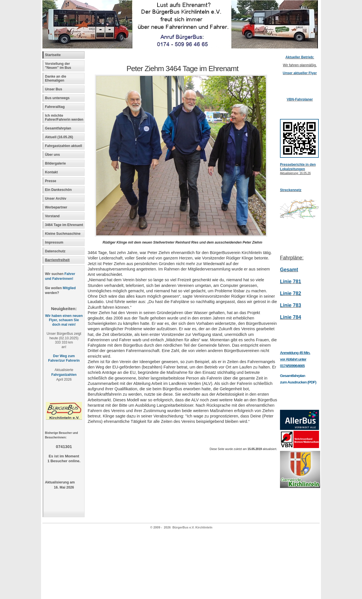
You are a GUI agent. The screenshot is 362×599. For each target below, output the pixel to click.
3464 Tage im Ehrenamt (64, 225)
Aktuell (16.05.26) (59, 137)
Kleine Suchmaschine (63, 234)
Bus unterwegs (58, 98)
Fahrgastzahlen (63, 375)
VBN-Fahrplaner (300, 99)
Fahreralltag (55, 107)
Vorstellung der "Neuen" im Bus (58, 66)
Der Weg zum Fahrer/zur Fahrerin (63, 358)
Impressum (54, 242)
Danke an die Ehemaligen (55, 78)
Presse (50, 181)
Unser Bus (53, 89)
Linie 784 (290, 317)
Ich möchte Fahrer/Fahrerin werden (64, 117)
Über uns (52, 155)
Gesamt (289, 269)
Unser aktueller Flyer (300, 73)
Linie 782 (290, 293)
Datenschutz (55, 251)
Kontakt (51, 172)
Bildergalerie (55, 163)
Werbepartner (56, 207)
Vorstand (52, 216)
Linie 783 (290, 305)
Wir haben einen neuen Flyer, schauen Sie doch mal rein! (64, 320)
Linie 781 (290, 281)
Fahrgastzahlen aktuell (63, 146)
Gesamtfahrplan (58, 128)
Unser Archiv (55, 199)
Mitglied (69, 288)
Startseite (53, 55)
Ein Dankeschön (58, 190)
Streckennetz (290, 190)
